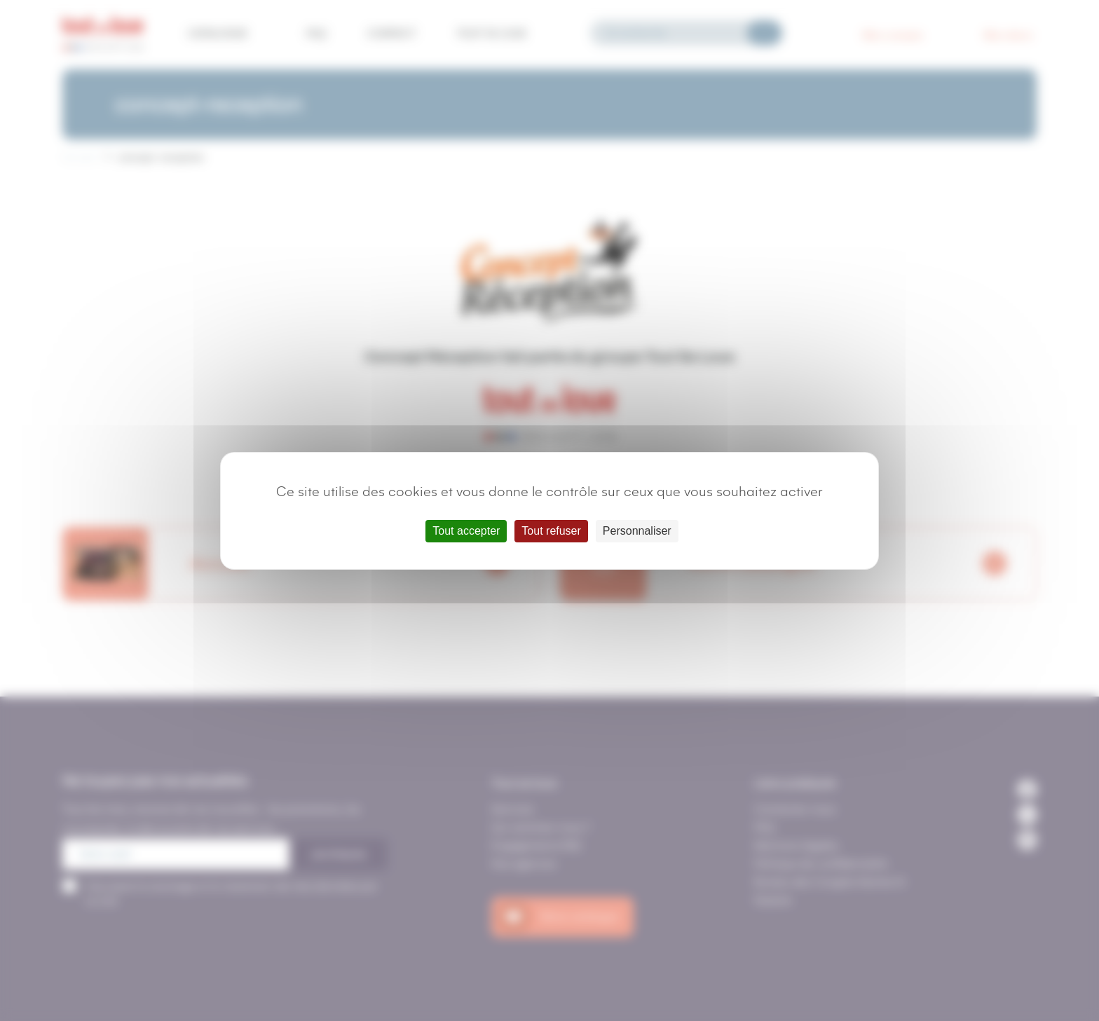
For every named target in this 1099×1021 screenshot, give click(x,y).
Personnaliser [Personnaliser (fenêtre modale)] (637, 531)
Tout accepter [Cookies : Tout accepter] (466, 531)
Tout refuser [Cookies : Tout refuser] (550, 531)
